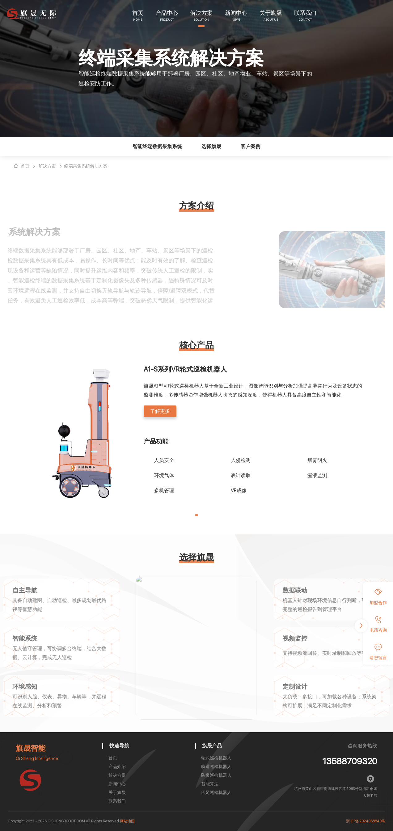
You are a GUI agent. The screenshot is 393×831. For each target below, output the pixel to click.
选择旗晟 (211, 146)
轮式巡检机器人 (216, 757)
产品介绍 (117, 766)
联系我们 (305, 13)
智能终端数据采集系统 (157, 146)
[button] (196, 515)
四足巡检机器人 (216, 792)
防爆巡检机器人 (216, 775)
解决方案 (201, 13)
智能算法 (209, 783)
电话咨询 (378, 624)
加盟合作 (378, 596)
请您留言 (378, 651)
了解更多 (160, 411)
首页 (137, 13)
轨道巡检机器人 (216, 766)
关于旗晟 (271, 13)
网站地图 (127, 821)
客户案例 (250, 146)
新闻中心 (236, 13)
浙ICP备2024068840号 (365, 821)
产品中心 (167, 13)
